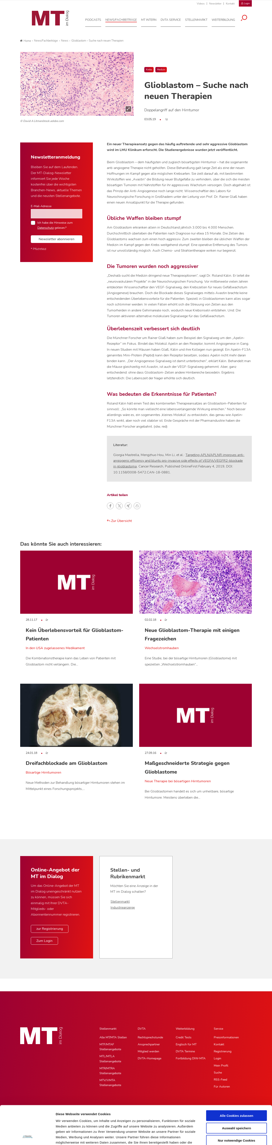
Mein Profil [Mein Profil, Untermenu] (221, 1066)
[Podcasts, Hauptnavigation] (96, 19)
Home (25, 41)
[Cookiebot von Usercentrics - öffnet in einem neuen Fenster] (27, 1137)
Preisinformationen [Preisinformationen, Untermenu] (226, 1037)
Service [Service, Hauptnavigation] (218, 1029)
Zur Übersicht (119, 521)
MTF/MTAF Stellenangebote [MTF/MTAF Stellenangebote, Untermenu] (110, 1046)
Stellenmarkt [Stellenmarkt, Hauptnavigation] (107, 1029)
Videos (201, 3)
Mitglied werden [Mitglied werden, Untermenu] (148, 1051)
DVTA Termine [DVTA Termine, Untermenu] (185, 1051)
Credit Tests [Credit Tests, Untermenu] (183, 1037)
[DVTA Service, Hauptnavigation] (174, 19)
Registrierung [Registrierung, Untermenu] (222, 1051)
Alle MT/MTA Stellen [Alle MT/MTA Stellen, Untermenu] (113, 1037)
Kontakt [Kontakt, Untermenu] (219, 1044)
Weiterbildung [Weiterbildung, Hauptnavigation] (185, 1029)
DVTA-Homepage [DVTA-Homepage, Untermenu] (149, 1058)
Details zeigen (226, 1136)
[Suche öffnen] (247, 17)
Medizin (161, 69)
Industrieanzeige (122, 907)
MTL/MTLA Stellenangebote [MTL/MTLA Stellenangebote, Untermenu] (110, 1058)
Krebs (149, 69)
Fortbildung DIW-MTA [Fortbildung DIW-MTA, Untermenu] (190, 1058)
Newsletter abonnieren (56, 239)
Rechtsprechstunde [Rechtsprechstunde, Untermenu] (150, 1037)
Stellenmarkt (120, 901)
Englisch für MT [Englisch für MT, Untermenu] (186, 1044)
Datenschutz (45, 228)
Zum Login (44, 941)
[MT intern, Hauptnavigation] (152, 19)
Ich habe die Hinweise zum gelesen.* (55, 225)
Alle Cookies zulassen (236, 1079)
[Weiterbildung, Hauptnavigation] (226, 19)
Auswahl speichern (236, 1092)
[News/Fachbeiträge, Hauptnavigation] (124, 19)
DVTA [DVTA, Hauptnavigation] (142, 1029)
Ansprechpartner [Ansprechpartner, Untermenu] (149, 1044)
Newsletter (215, 3)
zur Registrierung (49, 928)
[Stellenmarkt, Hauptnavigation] (199, 19)
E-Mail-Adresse (41, 206)
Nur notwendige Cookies (236, 1104)
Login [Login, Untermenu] (217, 1058)
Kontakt (230, 3)
